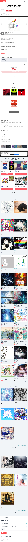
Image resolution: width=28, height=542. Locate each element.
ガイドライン (2, 536)
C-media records (14, 87)
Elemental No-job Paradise (7, 171)
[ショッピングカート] (25, 1)
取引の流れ (3, 134)
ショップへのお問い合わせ (5, 141)
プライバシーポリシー (8, 536)
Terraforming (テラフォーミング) (21, 186)
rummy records (6, 186)
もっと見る (14, 193)
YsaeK (18, 171)
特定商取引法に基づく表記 (5, 139)
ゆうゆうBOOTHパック (10, 126)
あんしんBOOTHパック (4, 126)
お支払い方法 (4, 136)
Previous (1, 24)
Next (26, 24)
